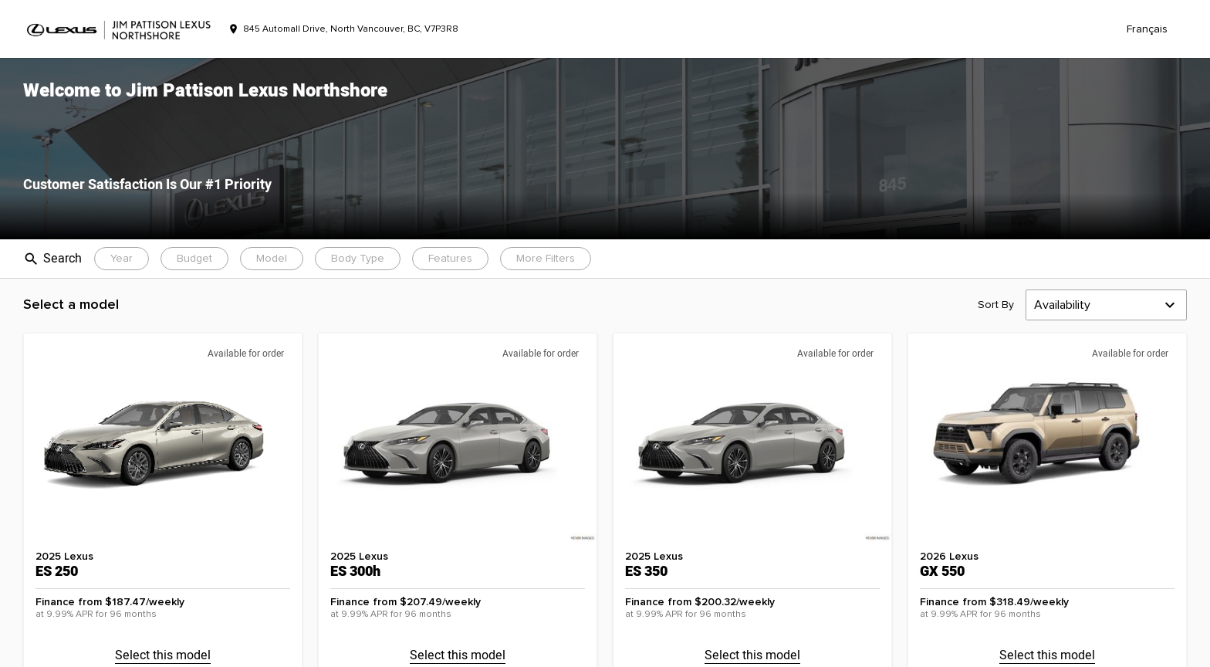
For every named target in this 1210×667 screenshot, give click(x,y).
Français (1147, 29)
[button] (605, 148)
